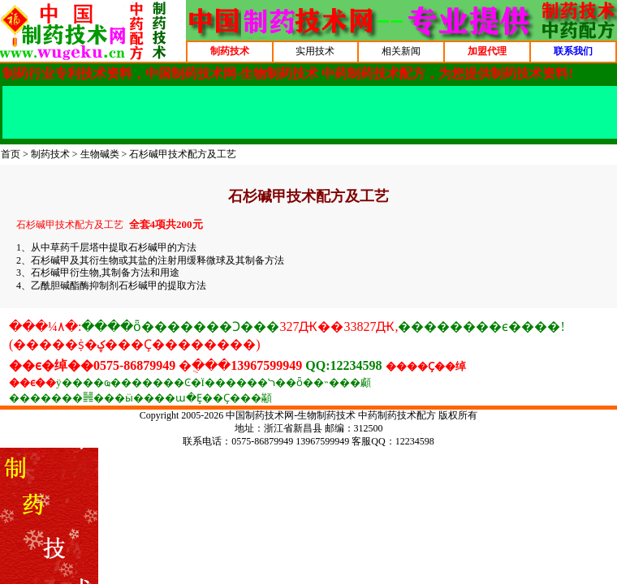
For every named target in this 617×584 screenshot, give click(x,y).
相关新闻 (401, 51)
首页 (10, 154)
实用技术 (315, 51)
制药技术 (50, 154)
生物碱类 (99, 154)
